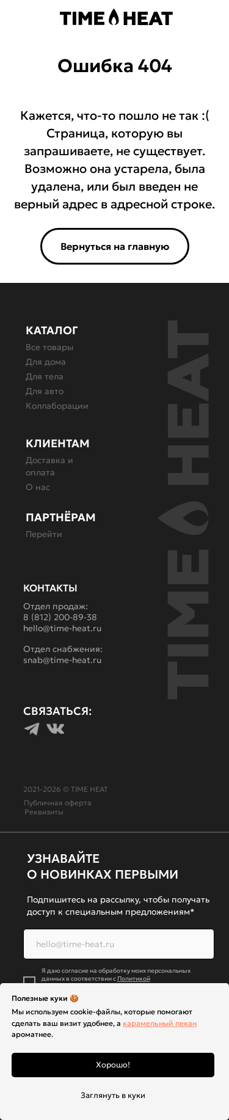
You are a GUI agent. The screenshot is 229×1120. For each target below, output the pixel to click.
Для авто (45, 391)
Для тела (45, 376)
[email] (118, 944)
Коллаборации (57, 405)
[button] (11, 18)
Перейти (44, 534)
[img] (219, 16)
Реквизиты (44, 811)
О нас (38, 486)
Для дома (46, 361)
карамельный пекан (160, 1023)
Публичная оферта (58, 802)
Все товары (49, 347)
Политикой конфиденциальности (96, 982)
